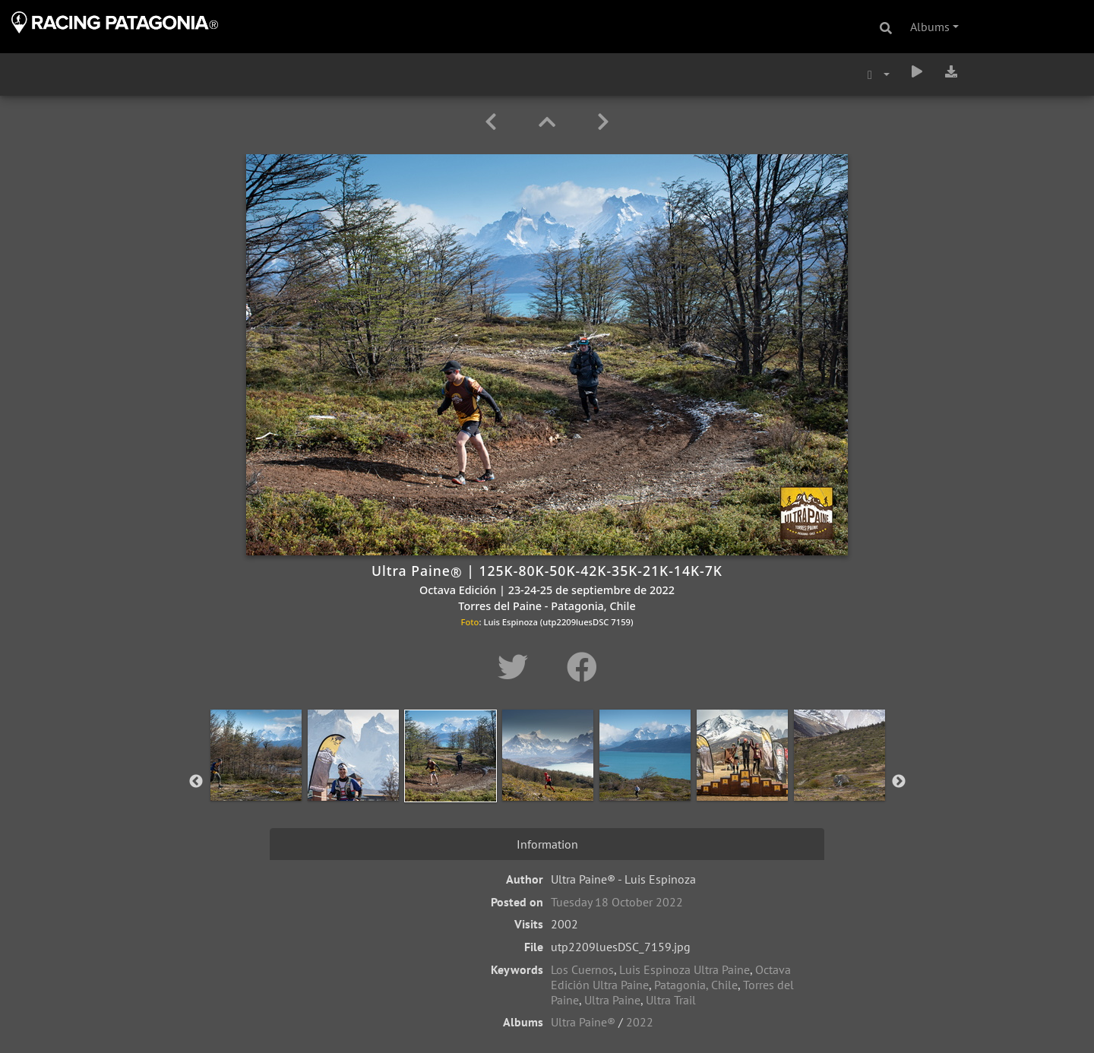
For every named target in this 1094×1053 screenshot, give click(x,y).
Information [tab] (547, 844)
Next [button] (898, 781)
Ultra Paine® (583, 1021)
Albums (930, 26)
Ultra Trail (671, 999)
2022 (639, 1021)
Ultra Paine (612, 999)
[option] (256, 779)
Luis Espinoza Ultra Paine (684, 969)
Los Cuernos (582, 969)
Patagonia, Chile (696, 984)
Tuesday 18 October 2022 (617, 901)
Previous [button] (196, 781)
